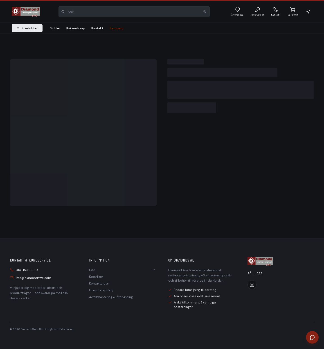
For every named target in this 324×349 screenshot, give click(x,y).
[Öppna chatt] (312, 337)
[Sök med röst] (205, 12)
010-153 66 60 (24, 270)
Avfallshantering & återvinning (111, 297)
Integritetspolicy (101, 290)
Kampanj (116, 28)
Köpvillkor (96, 277)
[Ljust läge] (308, 12)
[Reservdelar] (257, 12)
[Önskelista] (237, 12)
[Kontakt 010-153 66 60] (275, 12)
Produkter (27, 28)
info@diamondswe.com (30, 278)
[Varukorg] (293, 12)
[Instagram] (252, 284)
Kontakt (97, 28)
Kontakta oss (99, 283)
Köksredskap (75, 28)
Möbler (55, 28)
